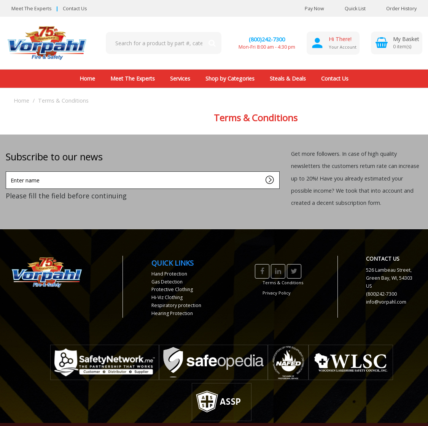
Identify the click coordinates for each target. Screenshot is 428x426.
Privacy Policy (277, 293)
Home (87, 78)
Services (180, 78)
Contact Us (75, 8)
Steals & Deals (288, 78)
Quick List (349, 8)
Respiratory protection (176, 305)
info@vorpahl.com (386, 302)
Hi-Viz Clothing (167, 297)
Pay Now (314, 8)
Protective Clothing (172, 289)
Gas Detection (167, 282)
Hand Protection (169, 274)
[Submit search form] (211, 43)
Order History (396, 8)
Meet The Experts (31, 8)
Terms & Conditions (283, 282)
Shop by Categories (230, 78)
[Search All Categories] (163, 43)
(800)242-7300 (267, 39)
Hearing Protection (172, 313)
